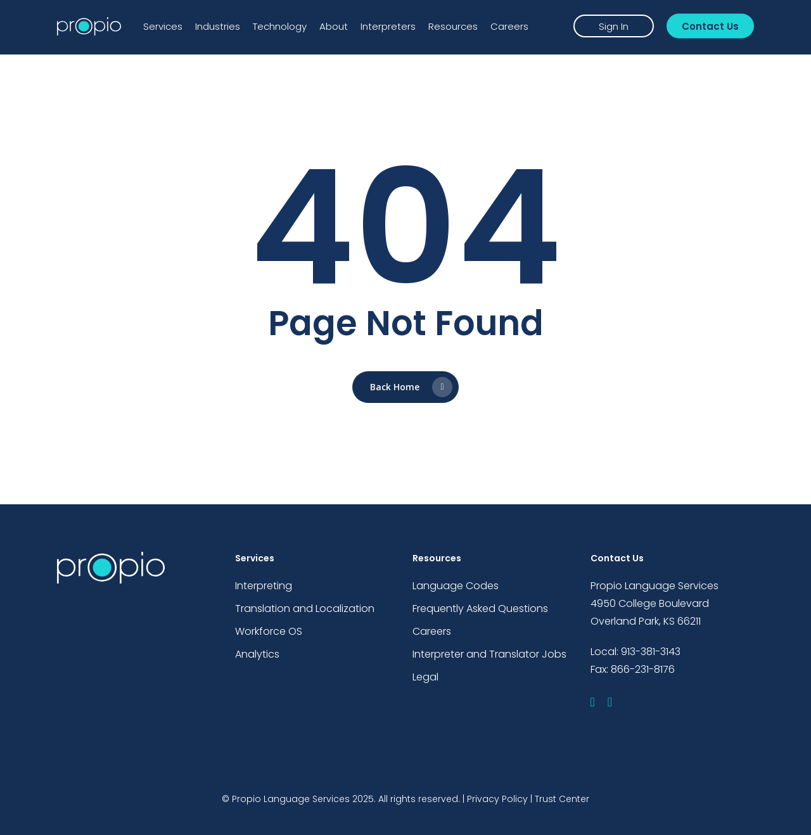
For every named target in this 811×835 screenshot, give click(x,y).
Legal (425, 677)
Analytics (257, 654)
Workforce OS (268, 631)
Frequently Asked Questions (480, 608)
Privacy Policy (497, 799)
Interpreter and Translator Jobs (489, 654)
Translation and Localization (304, 608)
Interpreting (263, 585)
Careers (431, 631)
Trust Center (562, 799)
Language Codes (455, 585)
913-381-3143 (650, 651)
